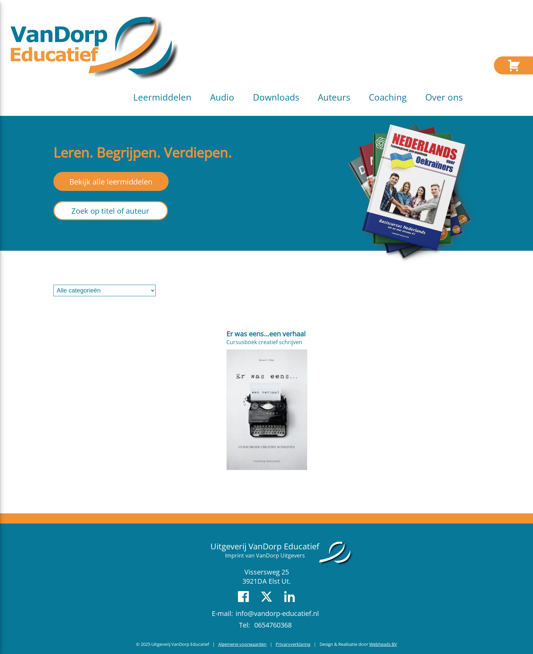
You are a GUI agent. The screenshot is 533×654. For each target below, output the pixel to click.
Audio (222, 97)
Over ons (444, 97)
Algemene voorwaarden (242, 644)
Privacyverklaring (293, 644)
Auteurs (334, 97)
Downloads (276, 97)
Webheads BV (383, 644)
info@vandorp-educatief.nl (277, 613)
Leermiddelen (162, 97)
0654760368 (273, 625)
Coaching (388, 97)
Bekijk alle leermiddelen (111, 181)
